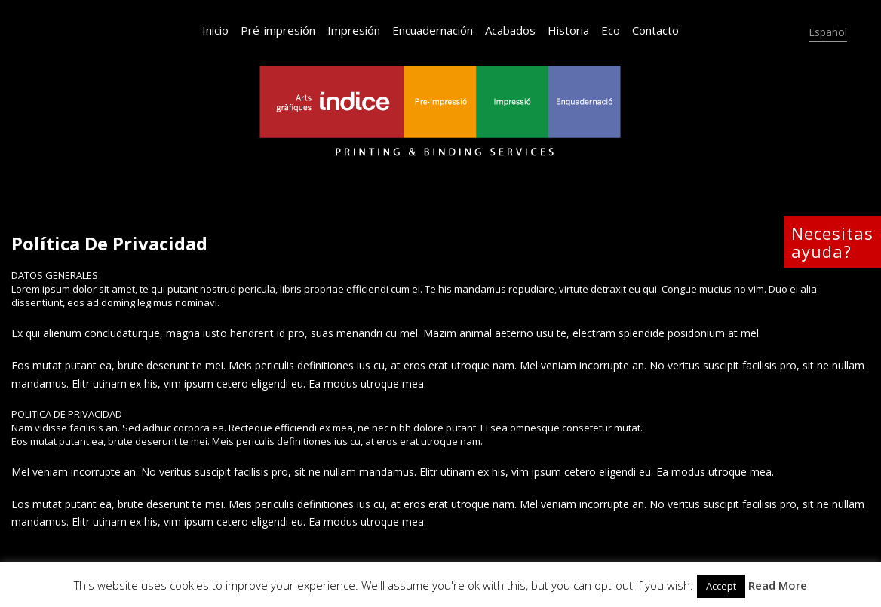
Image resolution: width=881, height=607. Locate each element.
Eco (610, 30)
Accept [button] (721, 586)
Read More (777, 585)
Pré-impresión (278, 30)
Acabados (510, 30)
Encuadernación (432, 30)
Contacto (655, 30)
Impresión (353, 30)
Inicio (215, 30)
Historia (568, 30)
